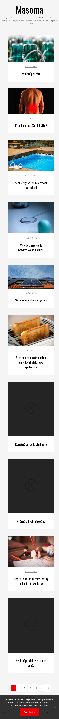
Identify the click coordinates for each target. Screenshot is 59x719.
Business (31, 118)
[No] (55, 707)
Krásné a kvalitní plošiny (31, 521)
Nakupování (31, 66)
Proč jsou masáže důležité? (31, 125)
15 (48, 688)
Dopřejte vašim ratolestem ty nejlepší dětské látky (31, 581)
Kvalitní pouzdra (31, 73)
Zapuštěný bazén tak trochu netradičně (31, 185)
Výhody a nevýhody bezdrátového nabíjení (31, 247)
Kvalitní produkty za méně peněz (31, 663)
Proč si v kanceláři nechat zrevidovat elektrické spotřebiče (31, 362)
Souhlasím (29, 711)
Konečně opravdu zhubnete (31, 444)
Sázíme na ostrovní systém (31, 300)
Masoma (29, 9)
